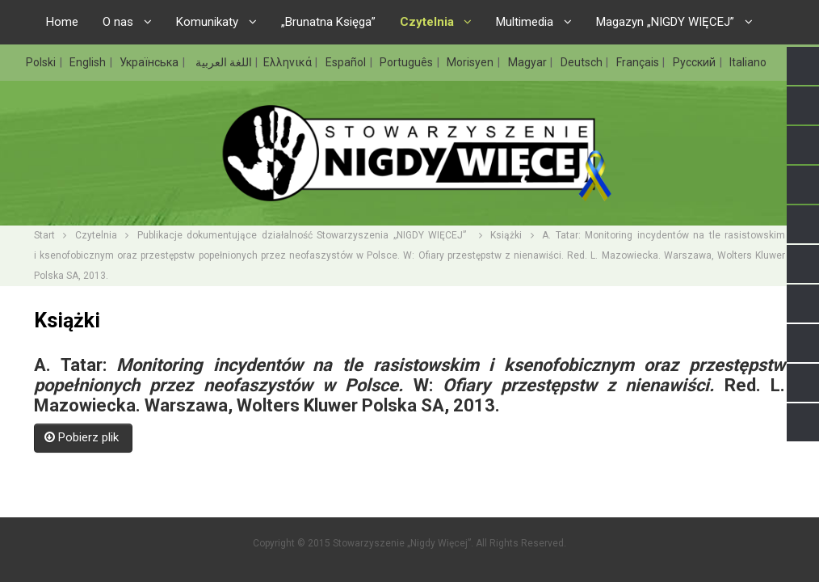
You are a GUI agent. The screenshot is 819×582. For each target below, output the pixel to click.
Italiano (747, 62)
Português (407, 62)
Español (347, 62)
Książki (506, 235)
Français (639, 62)
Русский (695, 62)
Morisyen (471, 62)
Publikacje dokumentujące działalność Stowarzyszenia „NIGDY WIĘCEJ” (304, 235)
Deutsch (583, 62)
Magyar (528, 62)
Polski (42, 62)
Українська (150, 62)
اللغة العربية (222, 62)
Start (44, 235)
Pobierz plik (83, 437)
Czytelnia (96, 235)
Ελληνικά (288, 62)
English (88, 62)
